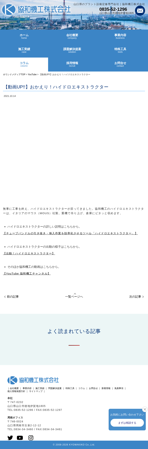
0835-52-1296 (113, 9)
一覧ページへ (74, 296)
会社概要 (72, 38)
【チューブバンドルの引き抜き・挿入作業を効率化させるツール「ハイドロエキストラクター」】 (70, 233)
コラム (24, 66)
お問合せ (120, 66)
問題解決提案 (55, 388)
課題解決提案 (72, 52)
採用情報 (72, 66)
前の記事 (13, 296)
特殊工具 (120, 52)
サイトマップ (36, 391)
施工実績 (24, 52)
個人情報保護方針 (16, 391)
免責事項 (118, 388)
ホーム (24, 38)
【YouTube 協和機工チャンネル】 (27, 273)
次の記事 (135, 296)
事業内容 (120, 38)
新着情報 (106, 388)
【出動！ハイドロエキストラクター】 (29, 253)
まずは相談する (127, 422)
